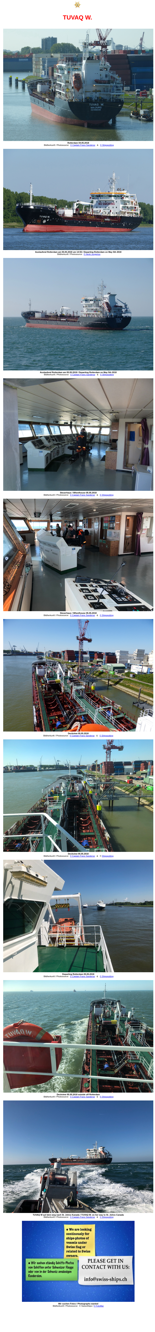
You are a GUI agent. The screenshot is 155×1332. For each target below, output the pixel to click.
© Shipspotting (107, 145)
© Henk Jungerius (92, 254)
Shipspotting (108, 856)
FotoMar (100, 1306)
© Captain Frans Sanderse (82, 145)
